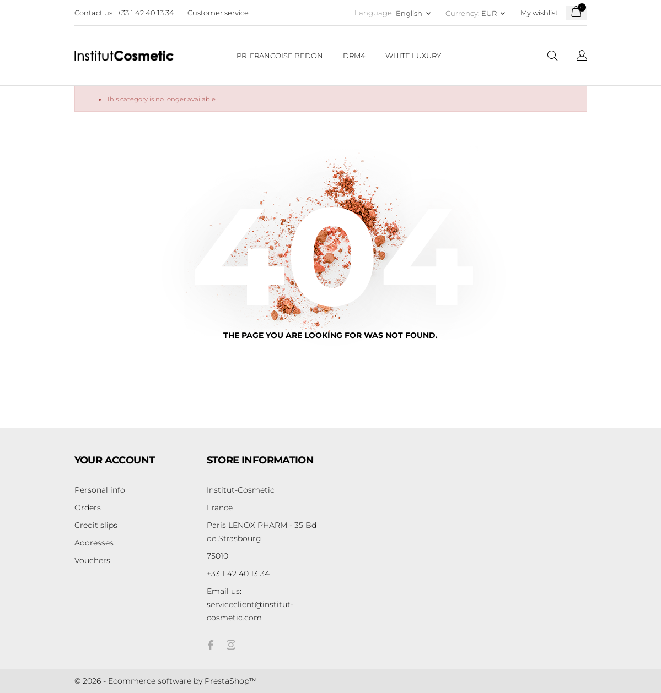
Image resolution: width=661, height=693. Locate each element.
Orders (87, 507)
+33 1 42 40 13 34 (145, 12)
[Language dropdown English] (414, 13)
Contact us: (94, 12)
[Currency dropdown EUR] (494, 13)
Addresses (94, 543)
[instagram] (231, 645)
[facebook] (211, 645)
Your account (114, 460)
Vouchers (92, 560)
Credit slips (95, 525)
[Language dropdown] (582, 57)
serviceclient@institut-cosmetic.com (250, 604)
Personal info (99, 490)
